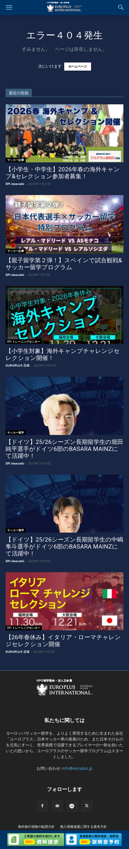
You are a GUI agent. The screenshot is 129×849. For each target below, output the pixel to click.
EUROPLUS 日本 (18, 365)
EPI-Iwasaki (15, 184)
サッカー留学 (15, 432)
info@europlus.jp (77, 768)
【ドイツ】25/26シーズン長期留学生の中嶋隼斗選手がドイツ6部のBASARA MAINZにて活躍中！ (64, 546)
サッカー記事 (15, 160)
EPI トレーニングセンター (23, 341)
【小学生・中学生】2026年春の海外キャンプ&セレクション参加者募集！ (63, 173)
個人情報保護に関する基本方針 (83, 826)
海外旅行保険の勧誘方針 (36, 826)
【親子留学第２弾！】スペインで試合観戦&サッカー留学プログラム (64, 264)
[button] (9, 7)
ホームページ (77, 66)
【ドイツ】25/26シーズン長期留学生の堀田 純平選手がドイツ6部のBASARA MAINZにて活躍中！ (64, 449)
